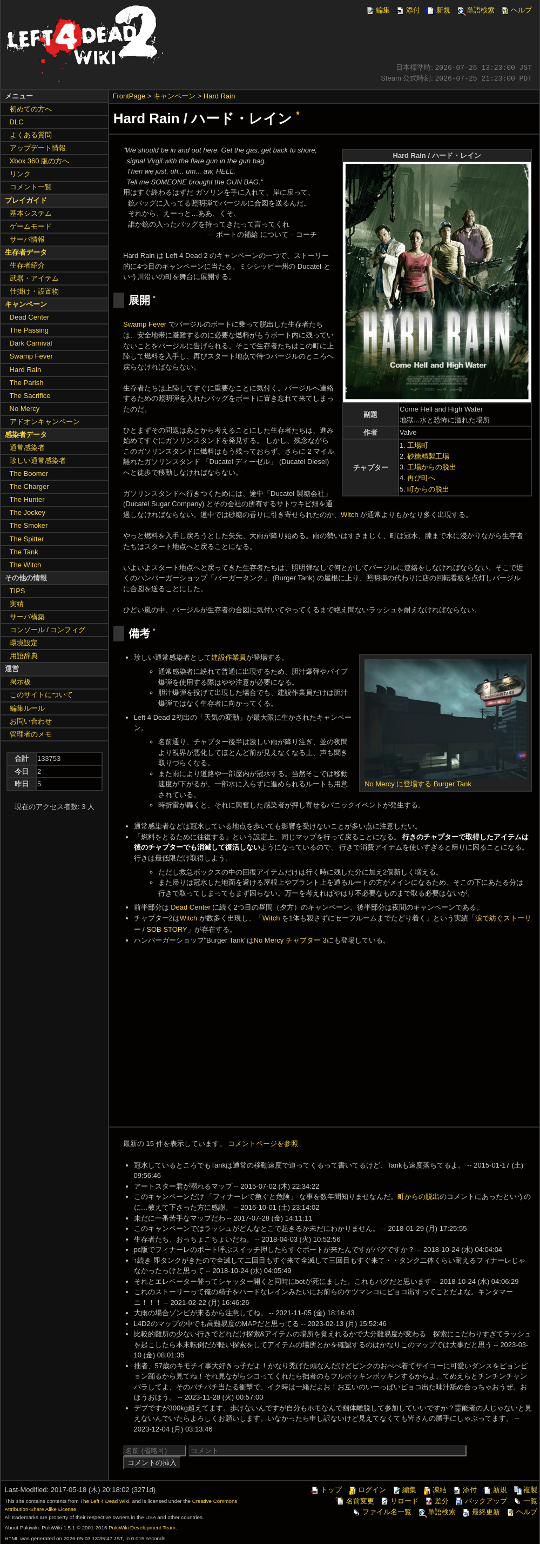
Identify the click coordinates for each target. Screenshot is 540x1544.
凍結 (434, 1490)
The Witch (26, 565)
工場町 (417, 445)
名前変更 (354, 1501)
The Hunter (27, 499)
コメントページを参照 (263, 1143)
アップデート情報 (38, 148)
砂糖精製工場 (428, 456)
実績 (17, 604)
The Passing (29, 330)
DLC (17, 122)
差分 (436, 1501)
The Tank (24, 552)
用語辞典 (24, 656)
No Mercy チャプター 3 (290, 940)
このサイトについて (41, 695)
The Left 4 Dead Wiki (104, 1501)
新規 (438, 10)
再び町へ (421, 478)
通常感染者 (27, 447)
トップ (326, 1490)
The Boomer (29, 473)
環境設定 (24, 643)
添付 (407, 10)
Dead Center (191, 907)
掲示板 (20, 682)
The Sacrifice (30, 396)
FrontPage (129, 96)
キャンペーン (174, 96)
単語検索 (475, 10)
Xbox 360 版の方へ (40, 161)
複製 (524, 1490)
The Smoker (29, 525)
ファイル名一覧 (381, 1512)
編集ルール (27, 708)
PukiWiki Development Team (142, 1527)
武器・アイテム (34, 278)
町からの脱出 (428, 489)
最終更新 (480, 1512)
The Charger (29, 486)
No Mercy (25, 409)
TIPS (17, 591)
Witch (350, 515)
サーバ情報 (27, 239)
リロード (399, 1501)
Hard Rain (219, 96)
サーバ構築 (27, 617)
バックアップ (480, 1501)
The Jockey (27, 512)
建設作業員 (228, 657)
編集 (377, 10)
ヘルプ (516, 10)
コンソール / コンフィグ (48, 630)
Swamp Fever (144, 324)
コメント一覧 (31, 187)
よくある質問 (31, 135)
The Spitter (27, 539)
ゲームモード (31, 226)
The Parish (27, 383)
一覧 (524, 1501)
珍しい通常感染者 (38, 460)
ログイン (366, 1490)
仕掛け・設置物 (34, 291)
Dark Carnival (31, 343)
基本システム (31, 213)
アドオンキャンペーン (45, 422)
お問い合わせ (31, 721)
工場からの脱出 (431, 467)
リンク (20, 174)
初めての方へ (31, 109)
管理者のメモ (31, 734)
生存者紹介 (27, 265)
